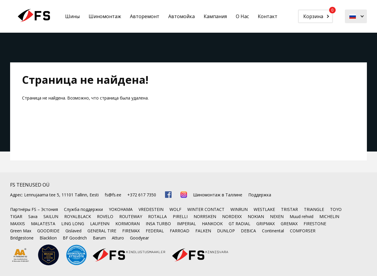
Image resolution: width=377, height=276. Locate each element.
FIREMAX (131, 231)
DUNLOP (226, 231)
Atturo (118, 238)
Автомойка (181, 16)
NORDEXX (232, 216)
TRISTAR (289, 209)
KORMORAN (127, 223)
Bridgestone (22, 238)
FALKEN (203, 231)
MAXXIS (17, 223)
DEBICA (248, 231)
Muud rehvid (301, 216)
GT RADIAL (239, 223)
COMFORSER (302, 231)
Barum (99, 238)
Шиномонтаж (105, 16)
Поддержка (259, 195)
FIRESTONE (315, 223)
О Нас (242, 16)
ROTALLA (157, 216)
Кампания (215, 16)
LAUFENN (99, 223)
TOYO (336, 209)
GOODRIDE (48, 231)
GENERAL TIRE (101, 231)
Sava (32, 216)
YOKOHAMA (121, 209)
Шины (72, 16)
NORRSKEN (205, 216)
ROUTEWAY (130, 216)
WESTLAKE (264, 209)
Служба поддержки (83, 209)
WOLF (175, 209)
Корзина (318, 15)
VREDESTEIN (151, 209)
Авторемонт (144, 16)
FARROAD (179, 231)
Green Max (20, 231)
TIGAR (16, 216)
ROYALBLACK (77, 216)
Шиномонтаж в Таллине (217, 195)
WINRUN (239, 209)
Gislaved (73, 231)
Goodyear (139, 238)
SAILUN (50, 216)
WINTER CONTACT (205, 209)
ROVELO (105, 216)
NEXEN (277, 216)
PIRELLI (180, 216)
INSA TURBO (158, 223)
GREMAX (289, 223)
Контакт (267, 16)
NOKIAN (256, 216)
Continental (273, 231)
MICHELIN (329, 216)
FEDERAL (155, 231)
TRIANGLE (314, 209)
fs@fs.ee (113, 195)
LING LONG (72, 223)
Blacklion (48, 238)
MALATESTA (43, 223)
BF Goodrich (75, 238)
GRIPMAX (265, 223)
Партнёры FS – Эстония (34, 209)
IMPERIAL (186, 223)
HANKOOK (212, 223)
